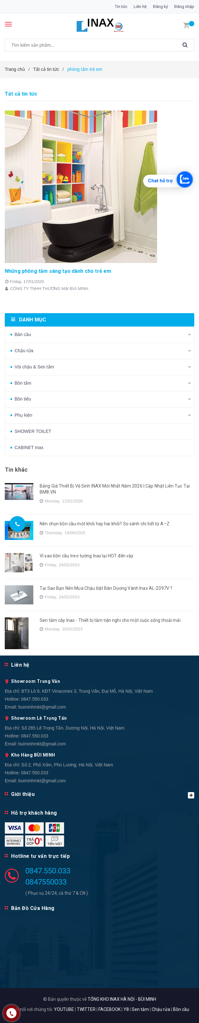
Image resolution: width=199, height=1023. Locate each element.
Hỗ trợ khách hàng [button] (34, 813)
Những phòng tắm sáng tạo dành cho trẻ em (58, 271)
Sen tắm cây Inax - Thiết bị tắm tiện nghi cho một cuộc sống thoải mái (110, 620)
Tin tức (121, 6)
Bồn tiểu (23, 398)
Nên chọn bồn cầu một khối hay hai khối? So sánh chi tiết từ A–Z (104, 523)
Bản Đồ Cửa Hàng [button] (33, 908)
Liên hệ (140, 6)
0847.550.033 (34, 699)
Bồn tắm (23, 383)
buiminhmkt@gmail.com (42, 707)
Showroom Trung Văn (35, 681)
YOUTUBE (64, 1009)
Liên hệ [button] (20, 665)
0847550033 (46, 882)
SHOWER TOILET (33, 431)
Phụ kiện (23, 415)
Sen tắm (140, 1009)
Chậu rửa (24, 350)
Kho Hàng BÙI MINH (33, 754)
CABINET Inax (29, 447)
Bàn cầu (23, 334)
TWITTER (86, 1009)
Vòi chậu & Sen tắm (34, 366)
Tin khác (16, 469)
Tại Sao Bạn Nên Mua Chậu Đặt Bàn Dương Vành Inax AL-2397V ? (106, 588)
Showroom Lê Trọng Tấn (39, 718)
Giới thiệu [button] (102, 794)
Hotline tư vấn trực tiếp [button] (40, 856)
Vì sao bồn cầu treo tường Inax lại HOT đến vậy (86, 555)
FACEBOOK (109, 1009)
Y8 (126, 1009)
